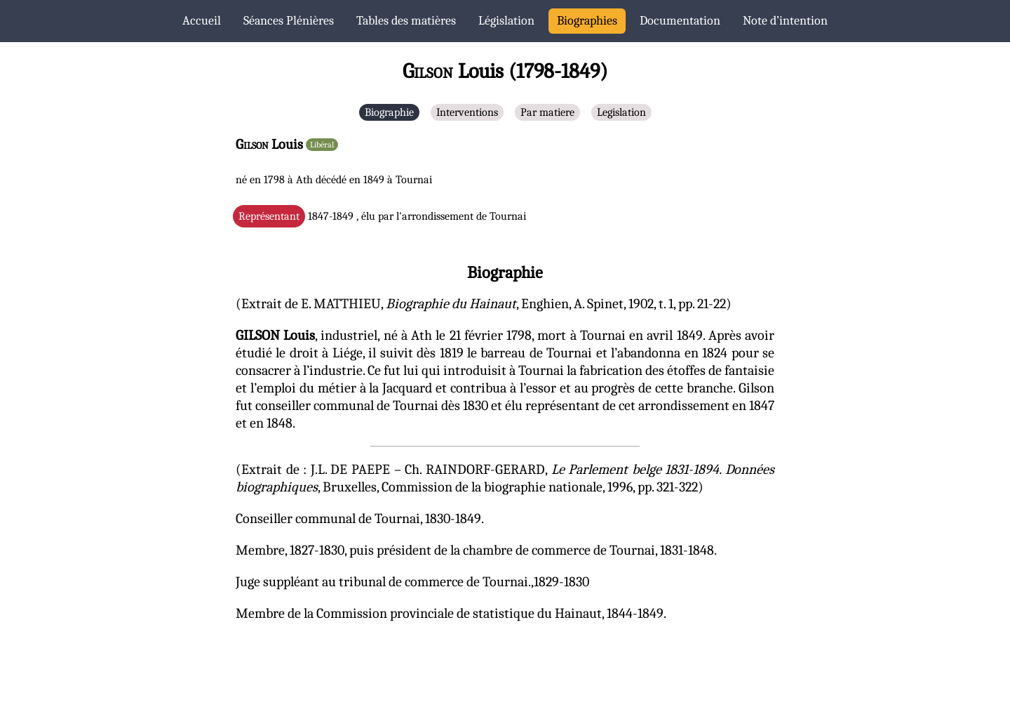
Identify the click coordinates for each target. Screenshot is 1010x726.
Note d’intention (785, 20)
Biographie (389, 112)
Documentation (680, 20)
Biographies (587, 20)
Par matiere (547, 112)
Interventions (467, 112)
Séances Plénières (288, 20)
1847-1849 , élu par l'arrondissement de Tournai (382, 216)
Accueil (201, 20)
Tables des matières (406, 20)
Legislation (621, 112)
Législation (506, 20)
